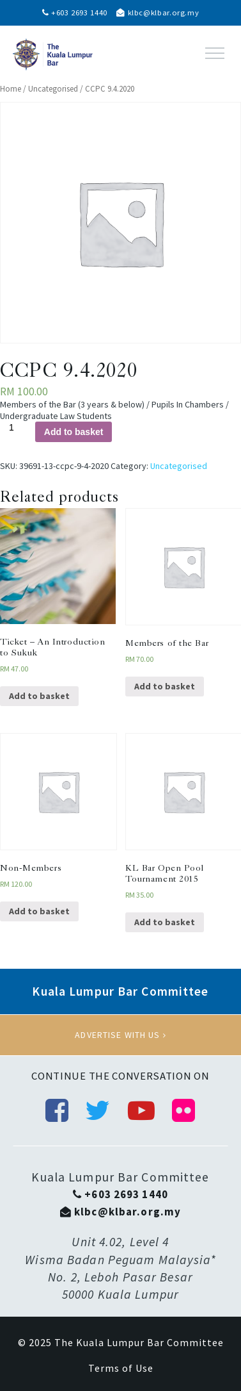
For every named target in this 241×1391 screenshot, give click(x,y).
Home (10, 88)
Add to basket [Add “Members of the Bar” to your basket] (164, 686)
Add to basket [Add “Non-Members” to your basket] (39, 911)
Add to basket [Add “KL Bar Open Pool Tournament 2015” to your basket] (164, 922)
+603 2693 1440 (74, 12)
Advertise (120, 1035)
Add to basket (74, 432)
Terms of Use (120, 1368)
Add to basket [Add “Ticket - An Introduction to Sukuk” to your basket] (39, 696)
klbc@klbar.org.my (157, 12)
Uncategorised (53, 88)
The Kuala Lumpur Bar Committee (139, 1342)
